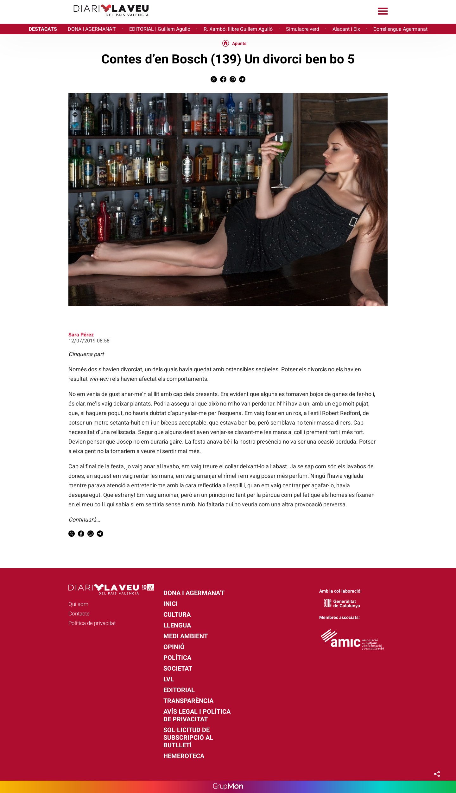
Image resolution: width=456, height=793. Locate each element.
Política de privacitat (92, 623)
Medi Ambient (185, 636)
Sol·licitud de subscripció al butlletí (188, 737)
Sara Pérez (81, 335)
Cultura (177, 614)
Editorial (179, 690)
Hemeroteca (183, 756)
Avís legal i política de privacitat (197, 715)
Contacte (79, 613)
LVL (168, 679)
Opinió (174, 647)
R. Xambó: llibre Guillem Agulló (238, 29)
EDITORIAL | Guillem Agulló (159, 29)
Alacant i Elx (346, 29)
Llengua (177, 625)
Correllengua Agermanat (400, 29)
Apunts (239, 43)
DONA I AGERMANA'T (92, 29)
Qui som (78, 604)
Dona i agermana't (194, 593)
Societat (177, 668)
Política (177, 657)
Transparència (188, 701)
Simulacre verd (302, 29)
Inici (170, 604)
